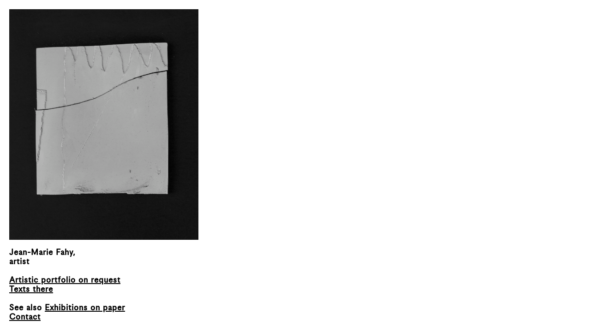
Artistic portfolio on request (64, 280)
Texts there (31, 289)
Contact (25, 317)
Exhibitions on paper (85, 308)
